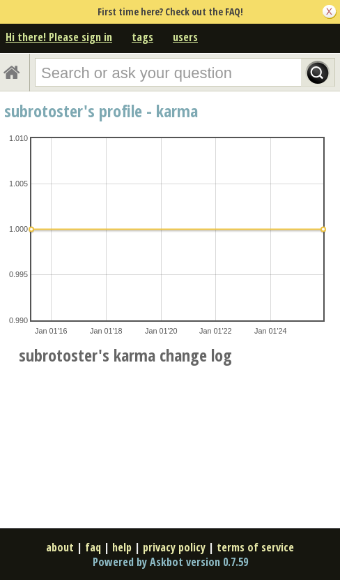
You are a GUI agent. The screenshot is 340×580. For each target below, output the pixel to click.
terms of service (255, 547)
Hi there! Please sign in (59, 37)
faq (93, 547)
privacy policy (174, 547)
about (60, 547)
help (122, 547)
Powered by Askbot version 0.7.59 (170, 562)
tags (142, 37)
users (185, 37)
